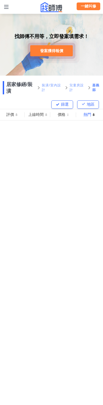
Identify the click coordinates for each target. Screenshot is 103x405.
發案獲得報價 (51, 51)
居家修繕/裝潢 (19, 88)
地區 (90, 104)
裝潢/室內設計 (51, 87)
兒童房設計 (76, 87)
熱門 (87, 114)
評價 (10, 114)
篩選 (65, 104)
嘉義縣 (96, 87)
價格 (61, 114)
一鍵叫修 (88, 6)
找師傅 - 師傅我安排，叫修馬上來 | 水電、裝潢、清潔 (52, 7)
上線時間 (36, 114)
